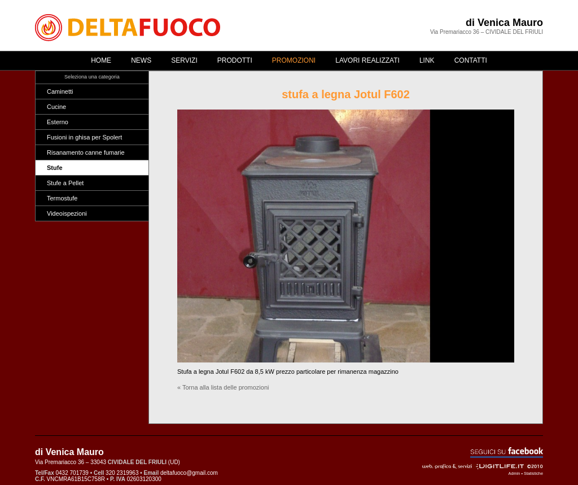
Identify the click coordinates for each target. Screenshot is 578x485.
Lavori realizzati (367, 60)
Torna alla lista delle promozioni (225, 387)
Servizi (184, 60)
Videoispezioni (67, 213)
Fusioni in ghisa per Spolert (84, 137)
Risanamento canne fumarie (86, 152)
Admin (514, 473)
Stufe (55, 167)
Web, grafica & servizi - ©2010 (482, 466)
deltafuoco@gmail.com (189, 473)
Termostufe (62, 198)
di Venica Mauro (504, 22)
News (141, 60)
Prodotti (234, 60)
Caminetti (60, 91)
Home (101, 60)
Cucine (56, 106)
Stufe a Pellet (65, 183)
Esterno (57, 122)
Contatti (470, 60)
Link (427, 60)
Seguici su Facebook (506, 452)
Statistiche (533, 473)
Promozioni (294, 60)
